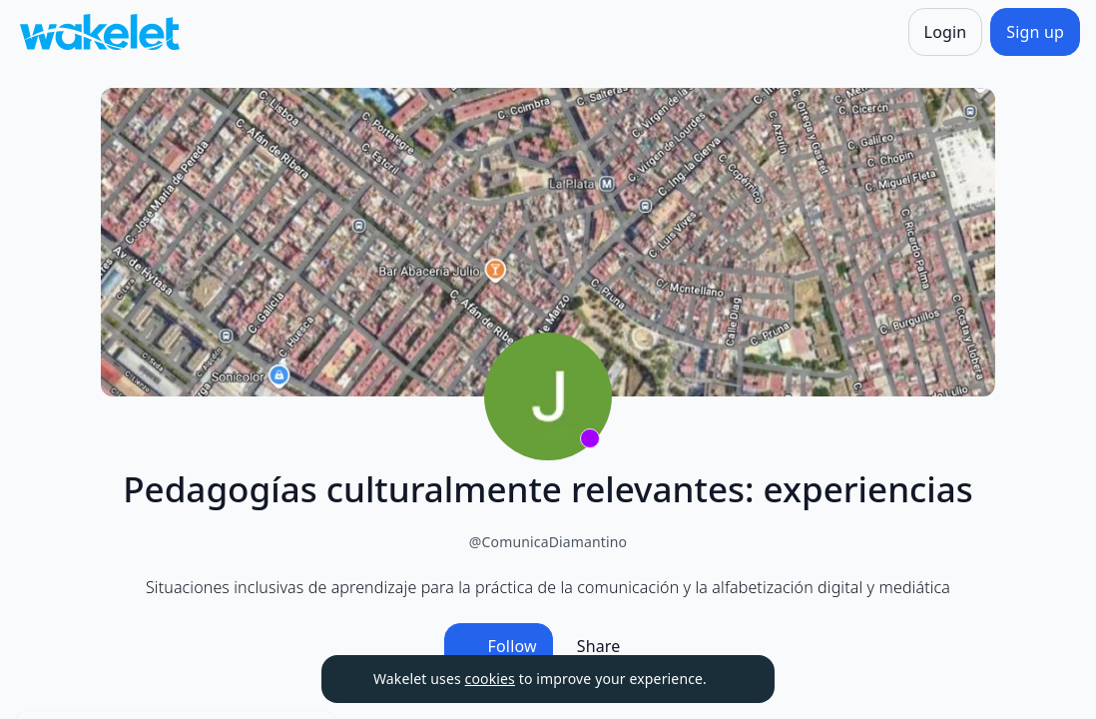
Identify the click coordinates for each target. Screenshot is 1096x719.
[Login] (945, 32)
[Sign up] (1035, 32)
